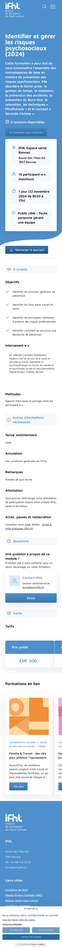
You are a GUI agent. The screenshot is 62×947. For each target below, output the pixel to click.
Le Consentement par (31, 944)
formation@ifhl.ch (33, 587)
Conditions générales (17, 905)
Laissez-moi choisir (31, 937)
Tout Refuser (16, 930)
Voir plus (18, 786)
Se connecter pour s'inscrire (26, 132)
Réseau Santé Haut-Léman (21, 900)
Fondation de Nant (16, 889)
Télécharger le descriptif (26, 250)
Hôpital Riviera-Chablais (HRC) (24, 895)
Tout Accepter (45, 930)
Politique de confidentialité (12, 924)
